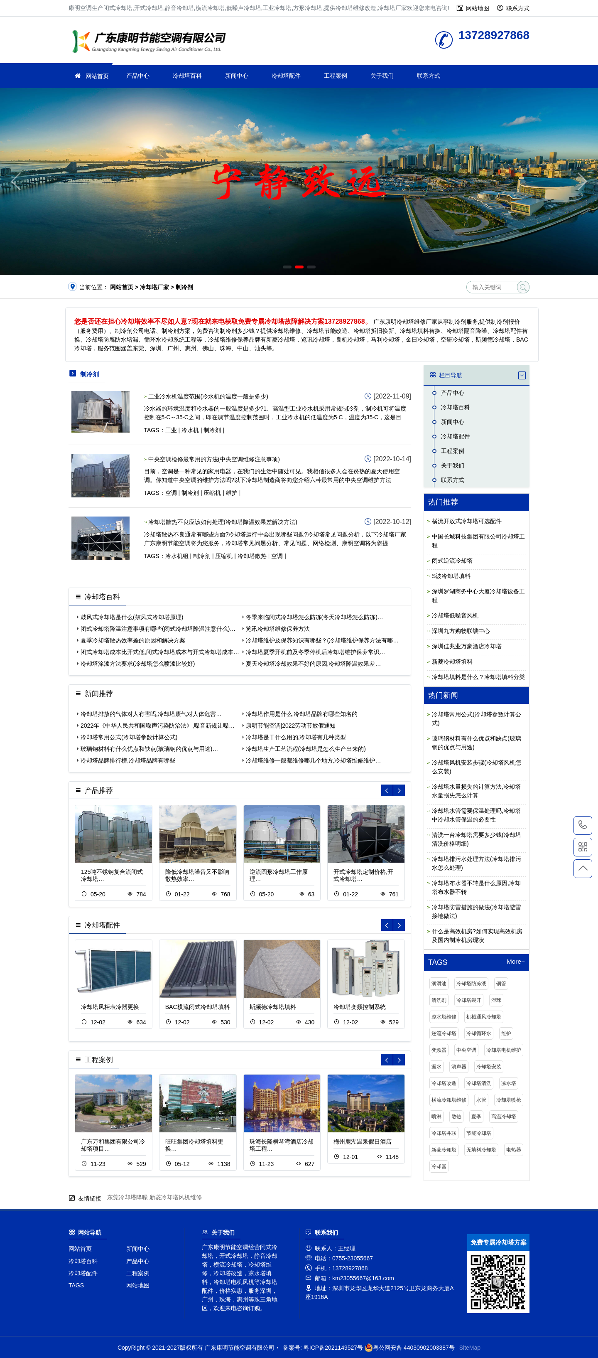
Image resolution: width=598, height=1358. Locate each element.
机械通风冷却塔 (483, 1017)
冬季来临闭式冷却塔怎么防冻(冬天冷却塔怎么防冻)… (314, 617)
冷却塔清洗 (478, 1083)
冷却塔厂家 (152, 42)
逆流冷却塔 (443, 1033)
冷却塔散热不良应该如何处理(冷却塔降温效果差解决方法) (222, 522)
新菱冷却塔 (443, 1150)
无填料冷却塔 (481, 1150)
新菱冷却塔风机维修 (176, 1197)
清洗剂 (438, 1000)
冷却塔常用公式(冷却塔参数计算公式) (129, 737)
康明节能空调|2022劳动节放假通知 (291, 725)
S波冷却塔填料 (451, 576)
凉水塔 (508, 1083)
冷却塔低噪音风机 (455, 615)
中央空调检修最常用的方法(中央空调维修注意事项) (214, 459)
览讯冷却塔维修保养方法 (278, 628)
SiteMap (469, 1347)
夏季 (476, 1116)
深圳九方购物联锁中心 (461, 630)
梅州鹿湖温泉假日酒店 (362, 1141)
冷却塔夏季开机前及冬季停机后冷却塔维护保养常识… (315, 652)
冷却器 (438, 1166)
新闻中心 (236, 75)
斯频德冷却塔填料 (273, 1007)
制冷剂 (212, 430)
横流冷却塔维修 (448, 1100)
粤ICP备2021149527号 (333, 1347)
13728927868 (582, 825)
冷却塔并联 (443, 1133)
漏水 (436, 1067)
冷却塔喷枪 (508, 1100)
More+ (516, 961)
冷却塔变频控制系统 (359, 1007)
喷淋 (436, 1116)
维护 (232, 493)
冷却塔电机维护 (503, 1050)
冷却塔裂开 (468, 1000)
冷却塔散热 (252, 556)
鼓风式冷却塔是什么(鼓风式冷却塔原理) (132, 617)
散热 (456, 1116)
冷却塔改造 (443, 1083)
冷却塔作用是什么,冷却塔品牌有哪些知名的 (302, 714)
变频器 (438, 1050)
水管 (481, 1100)
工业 (171, 430)
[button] (287, 267)
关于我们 (382, 75)
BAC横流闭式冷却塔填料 (197, 1007)
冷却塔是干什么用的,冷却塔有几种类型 (296, 737)
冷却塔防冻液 (471, 984)
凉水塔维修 (443, 1017)
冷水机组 (177, 556)
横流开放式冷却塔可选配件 (467, 521)
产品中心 (138, 75)
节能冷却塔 (478, 1133)
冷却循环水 (478, 1033)
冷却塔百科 (187, 75)
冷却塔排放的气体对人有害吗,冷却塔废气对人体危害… (151, 714)
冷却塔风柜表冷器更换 (110, 1007)
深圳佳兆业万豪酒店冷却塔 (467, 646)
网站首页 (97, 76)
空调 (171, 493)
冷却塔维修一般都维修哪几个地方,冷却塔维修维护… (313, 760)
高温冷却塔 (503, 1116)
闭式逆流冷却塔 (452, 560)
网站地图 (477, 8)
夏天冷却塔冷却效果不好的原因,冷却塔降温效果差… (313, 663)
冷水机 (190, 430)
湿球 (496, 1000)
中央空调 (466, 1050)
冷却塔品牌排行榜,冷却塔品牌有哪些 (128, 760)
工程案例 (335, 75)
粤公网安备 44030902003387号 (410, 1347)
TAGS (76, 1285)
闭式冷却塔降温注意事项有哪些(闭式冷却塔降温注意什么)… (158, 628)
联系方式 (517, 8)
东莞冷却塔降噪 (127, 1197)
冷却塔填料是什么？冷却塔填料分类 (478, 677)
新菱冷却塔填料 (452, 661)
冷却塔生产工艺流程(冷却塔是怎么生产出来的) (306, 748)
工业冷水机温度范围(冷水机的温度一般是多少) (208, 396)
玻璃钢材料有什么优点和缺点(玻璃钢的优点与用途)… (149, 748)
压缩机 (212, 493)
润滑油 (438, 984)
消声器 (458, 1067)
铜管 (501, 984)
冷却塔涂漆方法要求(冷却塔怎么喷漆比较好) (138, 663)
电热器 (513, 1150)
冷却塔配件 (286, 75)
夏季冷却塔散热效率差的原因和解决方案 (133, 640)
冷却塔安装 (488, 1067)
